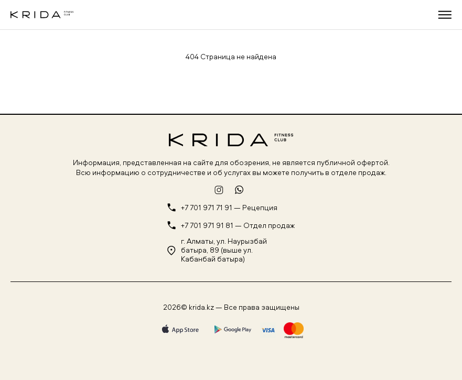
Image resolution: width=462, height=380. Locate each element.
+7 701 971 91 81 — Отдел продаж (238, 225)
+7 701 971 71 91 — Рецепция (229, 207)
